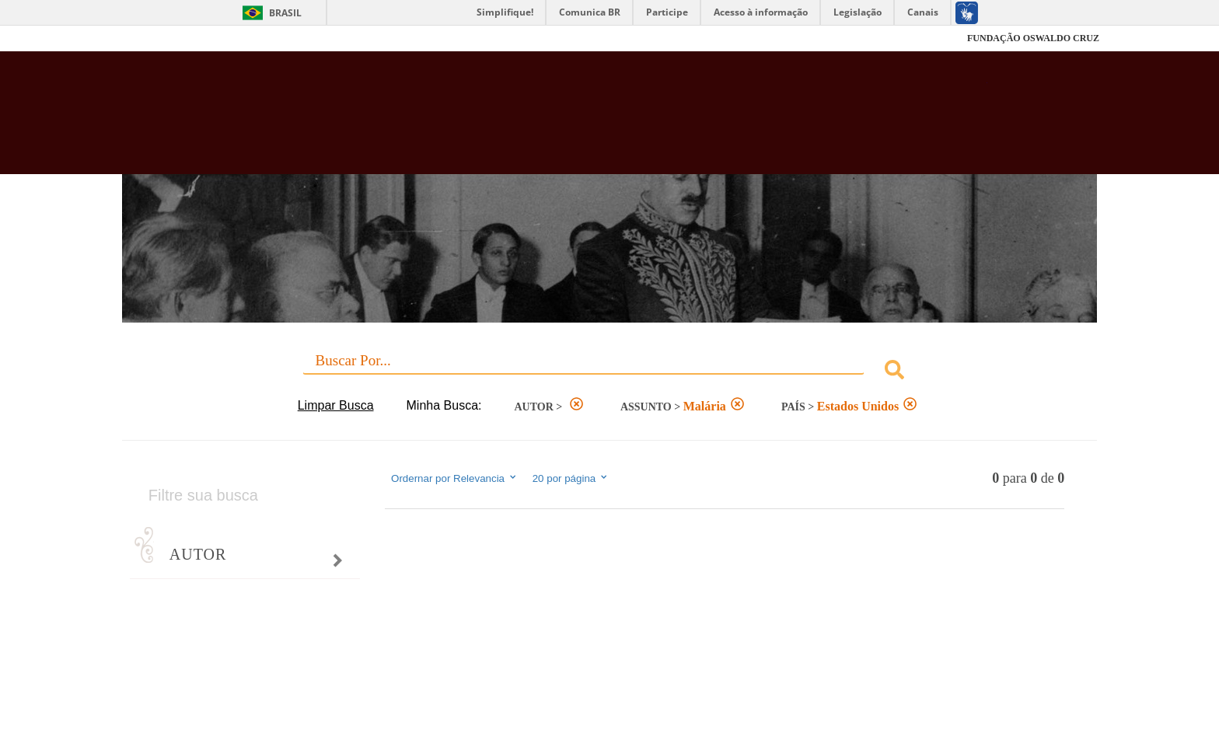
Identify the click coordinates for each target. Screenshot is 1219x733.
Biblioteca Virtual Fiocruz (525, 120)
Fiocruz (158, 38)
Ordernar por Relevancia (454, 478)
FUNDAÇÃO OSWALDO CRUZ (1033, 38)
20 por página (571, 478)
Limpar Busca (336, 405)
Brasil (285, 12)
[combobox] (609, 371)
